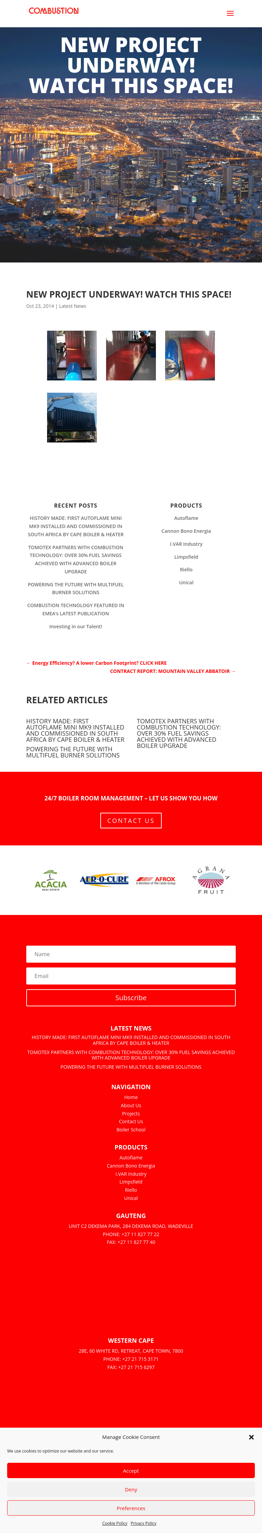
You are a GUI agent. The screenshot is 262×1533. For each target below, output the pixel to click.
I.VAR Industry (186, 544)
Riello (186, 569)
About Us (131, 1105)
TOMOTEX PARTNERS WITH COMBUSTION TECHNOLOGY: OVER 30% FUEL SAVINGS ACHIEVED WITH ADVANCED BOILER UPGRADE (179, 733)
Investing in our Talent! (75, 626)
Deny (131, 1489)
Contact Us (131, 820)
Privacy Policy (143, 1523)
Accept (131, 1470)
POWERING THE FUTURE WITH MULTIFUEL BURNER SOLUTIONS (73, 752)
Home (131, 1097)
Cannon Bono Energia (186, 531)
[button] (251, 1437)
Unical (186, 582)
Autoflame (186, 518)
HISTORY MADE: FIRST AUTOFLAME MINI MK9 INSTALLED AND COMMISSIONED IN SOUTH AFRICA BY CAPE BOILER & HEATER (75, 526)
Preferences (131, 1508)
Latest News (72, 306)
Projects (131, 1113)
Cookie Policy (114, 1523)
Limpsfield (186, 557)
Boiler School (130, 1129)
